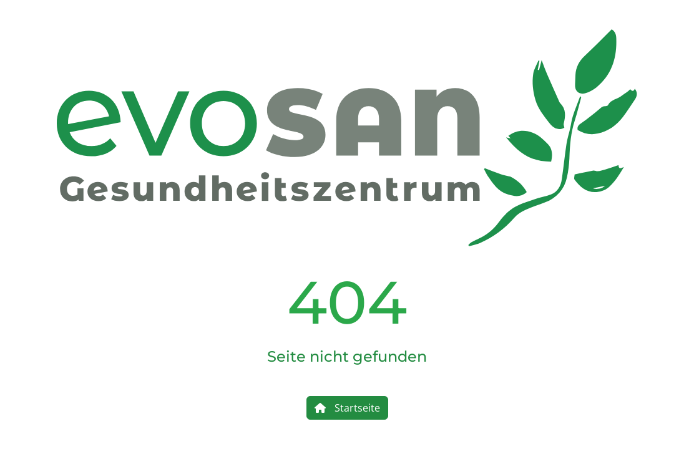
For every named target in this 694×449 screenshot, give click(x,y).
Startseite (347, 408)
